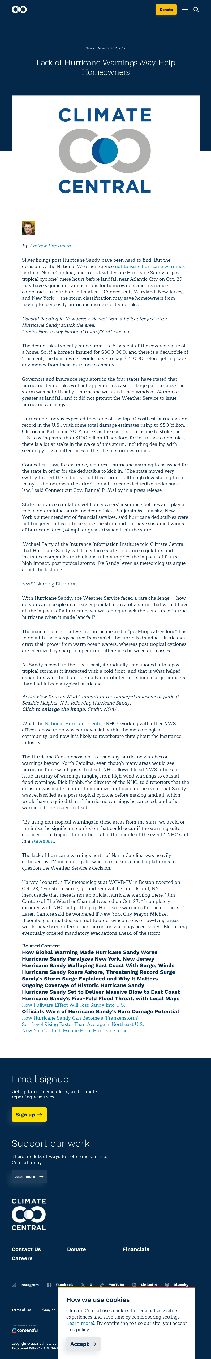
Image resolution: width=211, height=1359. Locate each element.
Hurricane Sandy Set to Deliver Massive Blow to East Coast (101, 992)
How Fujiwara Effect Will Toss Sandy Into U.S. (73, 1005)
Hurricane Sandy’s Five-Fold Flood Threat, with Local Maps (101, 998)
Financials (136, 1249)
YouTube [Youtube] (112, 1285)
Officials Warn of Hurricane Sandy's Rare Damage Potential (100, 1011)
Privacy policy (50, 1310)
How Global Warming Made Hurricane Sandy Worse (90, 952)
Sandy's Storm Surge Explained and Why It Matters (90, 978)
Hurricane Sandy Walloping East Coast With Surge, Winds (98, 965)
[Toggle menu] (185, 9)
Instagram (25, 1285)
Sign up (29, 1114)
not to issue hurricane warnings (150, 266)
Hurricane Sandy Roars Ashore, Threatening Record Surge (98, 972)
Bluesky (176, 1285)
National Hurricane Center (74, 724)
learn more (80, 1323)
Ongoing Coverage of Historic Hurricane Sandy (83, 985)
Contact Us (26, 1249)
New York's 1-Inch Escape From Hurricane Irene (74, 1031)
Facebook (60, 1285)
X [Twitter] (86, 1285)
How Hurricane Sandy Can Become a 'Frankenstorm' (80, 1018)
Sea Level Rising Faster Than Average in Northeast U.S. (83, 1024)
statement (43, 841)
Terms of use (22, 1310)
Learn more (29, 1176)
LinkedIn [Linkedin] (144, 1285)
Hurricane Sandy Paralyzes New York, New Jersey (88, 959)
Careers (22, 1258)
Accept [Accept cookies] (83, 1344)
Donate (166, 9)
